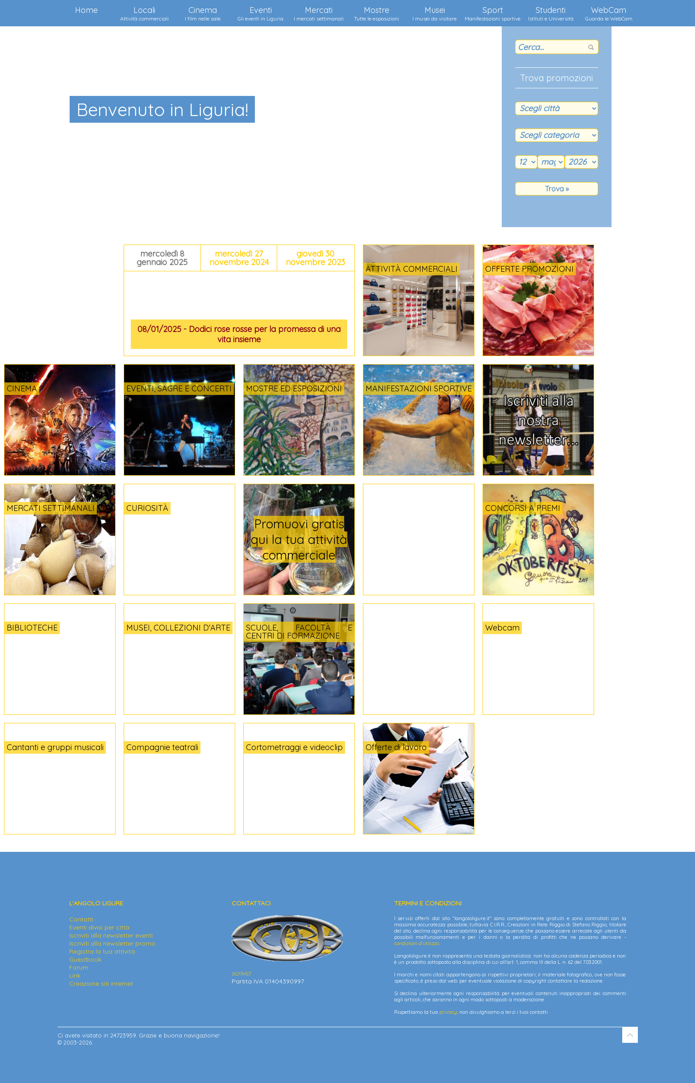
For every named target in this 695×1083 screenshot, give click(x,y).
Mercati (319, 13)
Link (74, 975)
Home (86, 10)
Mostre (376, 13)
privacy (448, 1012)
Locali (144, 13)
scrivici (241, 973)
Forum (78, 967)
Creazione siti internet (101, 983)
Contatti (81, 919)
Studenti (551, 13)
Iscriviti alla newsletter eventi (111, 935)
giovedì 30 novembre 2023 (315, 258)
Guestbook (85, 959)
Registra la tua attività (102, 951)
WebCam (609, 13)
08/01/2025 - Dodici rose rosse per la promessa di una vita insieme (239, 334)
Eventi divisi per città (99, 927)
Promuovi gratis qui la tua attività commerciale (299, 539)
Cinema (203, 13)
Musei (434, 13)
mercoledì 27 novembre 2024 (239, 258)
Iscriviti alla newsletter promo (112, 943)
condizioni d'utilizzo (416, 943)
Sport (492, 13)
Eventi (260, 13)
